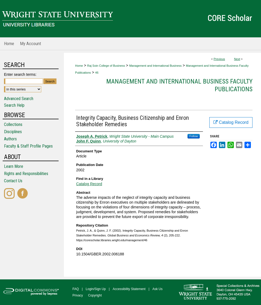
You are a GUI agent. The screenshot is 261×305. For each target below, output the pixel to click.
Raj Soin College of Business (106, 65)
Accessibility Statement (129, 289)
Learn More (13, 166)
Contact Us (13, 180)
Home (79, 65)
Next (237, 59)
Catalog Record (89, 184)
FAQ (75, 289)
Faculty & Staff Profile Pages (28, 146)
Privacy (77, 295)
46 (96, 72)
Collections (13, 124)
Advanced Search (18, 98)
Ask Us (157, 289)
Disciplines (13, 131)
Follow (193, 136)
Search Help (14, 105)
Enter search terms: (20, 74)
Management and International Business (155, 65)
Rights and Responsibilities (26, 173)
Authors (10, 138)
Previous (219, 59)
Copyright (95, 295)
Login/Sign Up (96, 289)
